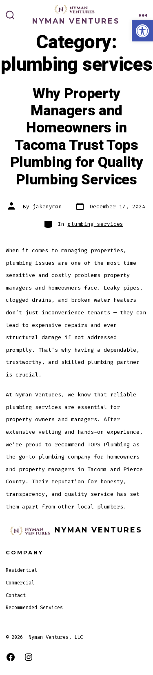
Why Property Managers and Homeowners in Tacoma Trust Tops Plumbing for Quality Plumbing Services (76, 136)
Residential (21, 570)
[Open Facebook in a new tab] (10, 657)
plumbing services (95, 224)
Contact (16, 595)
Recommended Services (34, 607)
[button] (142, 30)
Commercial (20, 583)
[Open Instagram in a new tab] (28, 657)
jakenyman (47, 206)
